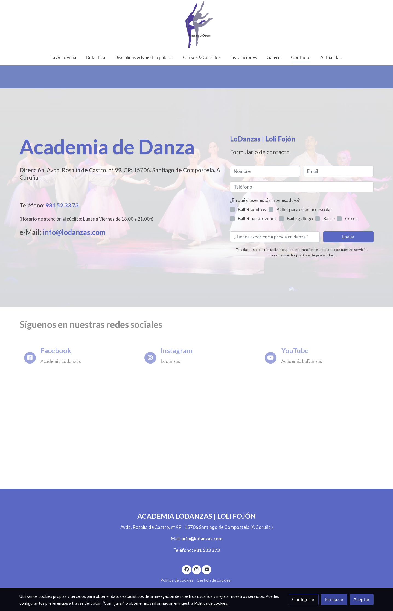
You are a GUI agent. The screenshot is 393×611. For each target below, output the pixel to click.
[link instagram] (196, 569)
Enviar (348, 237)
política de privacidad (315, 255)
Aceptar (361, 599)
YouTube (295, 350)
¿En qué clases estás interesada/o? (265, 200)
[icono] (30, 358)
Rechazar (334, 599)
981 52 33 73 (62, 205)
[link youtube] (207, 569)
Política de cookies (176, 580)
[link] (196, 24)
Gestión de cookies (214, 580)
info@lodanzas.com (75, 232)
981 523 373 (207, 550)
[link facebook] (186, 569)
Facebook (55, 350)
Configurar (303, 599)
